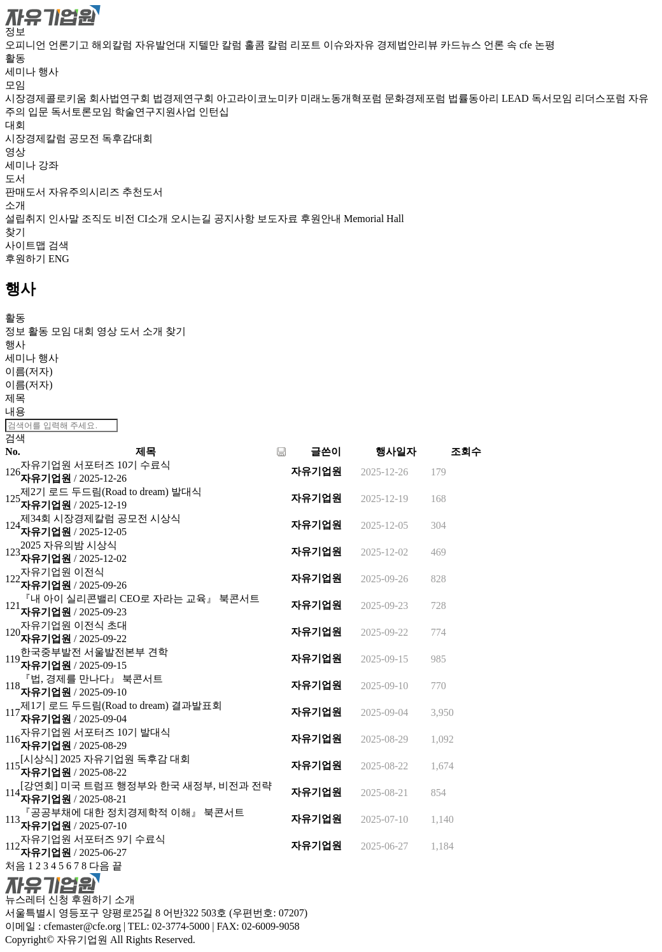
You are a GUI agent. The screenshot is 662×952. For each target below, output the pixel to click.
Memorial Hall (374, 218)
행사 (48, 71)
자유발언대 (161, 44)
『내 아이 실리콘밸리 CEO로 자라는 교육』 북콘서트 (140, 598)
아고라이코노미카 (258, 98)
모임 (15, 85)
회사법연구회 (121, 98)
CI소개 (154, 218)
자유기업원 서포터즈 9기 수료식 (93, 839)
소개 (15, 205)
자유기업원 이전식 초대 (73, 625)
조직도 (98, 218)
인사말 (64, 218)
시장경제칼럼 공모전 (53, 138)
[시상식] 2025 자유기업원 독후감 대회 (105, 758)
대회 (15, 125)
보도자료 (278, 218)
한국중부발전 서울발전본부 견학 (94, 652)
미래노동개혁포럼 (342, 98)
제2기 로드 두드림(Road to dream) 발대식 (111, 491)
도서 (15, 178)
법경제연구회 (184, 98)
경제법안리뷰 (408, 44)
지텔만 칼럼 (216, 44)
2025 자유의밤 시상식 (68, 545)
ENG (58, 258)
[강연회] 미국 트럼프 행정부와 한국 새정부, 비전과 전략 (146, 785)
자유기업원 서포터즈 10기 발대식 (95, 732)
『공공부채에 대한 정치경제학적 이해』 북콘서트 (132, 812)
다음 (99, 865)
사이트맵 (26, 245)
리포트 (306, 44)
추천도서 (142, 191)
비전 (126, 218)
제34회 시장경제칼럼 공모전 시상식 (100, 518)
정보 (15, 31)
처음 (15, 865)
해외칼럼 (113, 44)
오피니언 (26, 44)
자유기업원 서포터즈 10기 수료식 (95, 464)
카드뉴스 (462, 44)
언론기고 (70, 44)
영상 (15, 151)
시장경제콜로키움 (47, 98)
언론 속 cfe (509, 44)
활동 (15, 58)
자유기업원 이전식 (62, 571)
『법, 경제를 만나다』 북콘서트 (91, 678)
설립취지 (26, 218)
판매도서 (26, 191)
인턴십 (214, 111)
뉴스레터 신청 (37, 899)
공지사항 (235, 218)
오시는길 (192, 218)
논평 (545, 44)
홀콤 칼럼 (267, 44)
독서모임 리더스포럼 (580, 98)
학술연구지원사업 (157, 111)
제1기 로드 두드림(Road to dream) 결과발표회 (121, 705)
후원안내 (322, 218)
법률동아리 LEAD (490, 98)
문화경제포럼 (416, 98)
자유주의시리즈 (85, 191)
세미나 (21, 71)
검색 (58, 245)
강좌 (48, 165)
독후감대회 (127, 138)
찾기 (15, 232)
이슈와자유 (350, 44)
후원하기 (25, 258)
